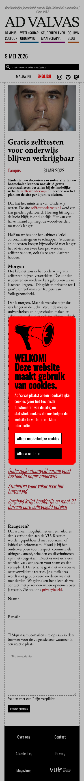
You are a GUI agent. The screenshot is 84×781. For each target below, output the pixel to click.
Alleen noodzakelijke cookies (38, 438)
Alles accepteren (29, 453)
